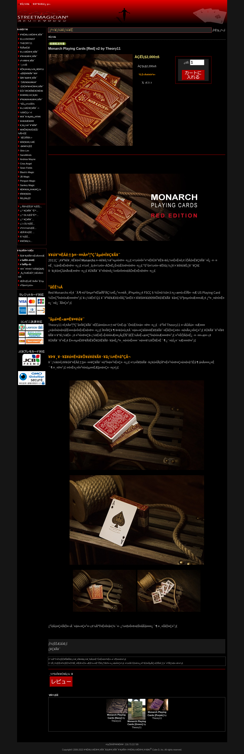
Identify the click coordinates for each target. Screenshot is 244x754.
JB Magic (25, 176)
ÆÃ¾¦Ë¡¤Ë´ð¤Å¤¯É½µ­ (32, 281)
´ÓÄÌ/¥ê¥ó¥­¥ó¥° (28, 82)
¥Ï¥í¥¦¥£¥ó (25, 194)
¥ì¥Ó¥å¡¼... (26, 241)
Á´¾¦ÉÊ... (25, 236)
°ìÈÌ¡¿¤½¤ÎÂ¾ (27, 104)
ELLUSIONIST (27, 39)
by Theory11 (116, 718)
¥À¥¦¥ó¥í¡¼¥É (27, 142)
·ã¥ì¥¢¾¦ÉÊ (26, 146)
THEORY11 (26, 43)
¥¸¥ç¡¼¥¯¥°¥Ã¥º (28, 125)
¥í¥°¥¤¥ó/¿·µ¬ (41, 4)
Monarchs (88, 260)
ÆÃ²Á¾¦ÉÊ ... (27, 232)
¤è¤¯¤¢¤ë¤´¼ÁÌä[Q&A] (32, 268)
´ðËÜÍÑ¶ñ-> (26, 137)
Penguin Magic (28, 181)
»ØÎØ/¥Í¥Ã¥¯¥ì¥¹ (29, 73)
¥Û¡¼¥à (24, 4)
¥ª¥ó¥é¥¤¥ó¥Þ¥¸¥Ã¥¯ (31, 99)
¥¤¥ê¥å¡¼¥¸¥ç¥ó (29, 95)
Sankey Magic (27, 185)
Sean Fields (26, 168)
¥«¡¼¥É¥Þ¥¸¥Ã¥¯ (29, 52)
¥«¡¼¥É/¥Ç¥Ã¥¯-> (29, 108)
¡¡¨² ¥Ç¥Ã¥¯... (27, 219)
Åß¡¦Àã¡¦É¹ (25, 198)
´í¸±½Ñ (23, 65)
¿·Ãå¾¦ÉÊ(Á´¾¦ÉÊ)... (31, 206)
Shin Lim (24, 150)
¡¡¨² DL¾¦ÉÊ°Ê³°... (29, 215)
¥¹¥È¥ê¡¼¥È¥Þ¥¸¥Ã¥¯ (32, 34)
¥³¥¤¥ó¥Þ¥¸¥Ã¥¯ (29, 56)
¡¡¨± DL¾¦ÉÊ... (27, 223)
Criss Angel (26, 163)
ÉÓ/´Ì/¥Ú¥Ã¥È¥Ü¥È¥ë (31, 91)
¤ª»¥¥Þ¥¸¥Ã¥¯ (27, 60)
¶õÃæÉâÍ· (25, 47)
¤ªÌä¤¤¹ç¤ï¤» (26, 285)
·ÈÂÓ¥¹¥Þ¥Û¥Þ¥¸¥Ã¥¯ (32, 86)
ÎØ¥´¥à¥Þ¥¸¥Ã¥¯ (29, 78)
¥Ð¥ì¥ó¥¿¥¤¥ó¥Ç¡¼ (30, 189)
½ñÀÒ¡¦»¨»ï (26, 112)
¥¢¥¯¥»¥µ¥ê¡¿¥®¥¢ (30, 116)
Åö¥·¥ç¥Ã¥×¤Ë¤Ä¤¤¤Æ (32, 255)
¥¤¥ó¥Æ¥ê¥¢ (27, 121)
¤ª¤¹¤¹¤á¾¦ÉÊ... (28, 228)
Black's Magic (27, 172)
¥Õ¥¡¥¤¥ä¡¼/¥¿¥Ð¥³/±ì (32, 69)
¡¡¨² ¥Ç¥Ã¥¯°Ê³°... (29, 210)
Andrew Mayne (28, 159)
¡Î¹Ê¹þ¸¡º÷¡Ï (218, 30)
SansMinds (26, 155)
